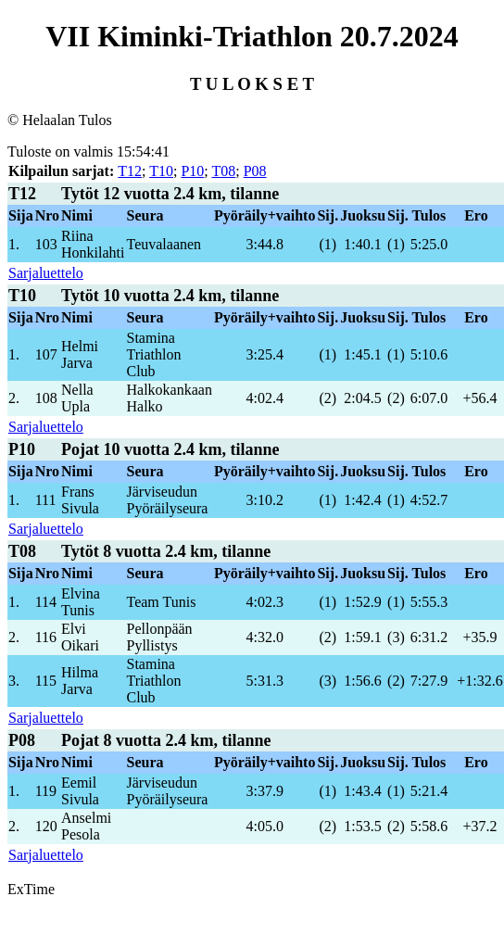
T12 (130, 171)
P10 (192, 171)
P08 (255, 171)
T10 (161, 171)
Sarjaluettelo (45, 273)
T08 (223, 171)
